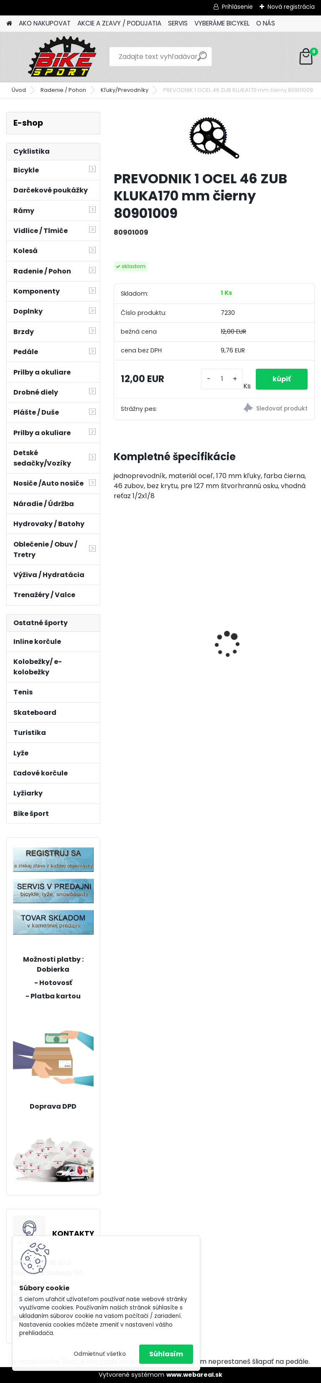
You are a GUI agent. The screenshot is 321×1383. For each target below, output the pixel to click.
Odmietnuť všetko (100, 1354)
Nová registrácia (291, 7)
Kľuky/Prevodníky (124, 90)
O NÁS (265, 23)
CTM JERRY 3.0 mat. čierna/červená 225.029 (158, 636)
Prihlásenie (237, 7)
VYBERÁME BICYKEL (222, 23)
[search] (202, 59)
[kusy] (221, 379)
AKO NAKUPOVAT (45, 23)
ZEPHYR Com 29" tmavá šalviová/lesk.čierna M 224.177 (261, 614)
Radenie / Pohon (63, 90)
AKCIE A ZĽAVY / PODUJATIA (119, 23)
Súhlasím (166, 1354)
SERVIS (178, 23)
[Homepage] (9, 23)
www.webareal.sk (194, 1374)
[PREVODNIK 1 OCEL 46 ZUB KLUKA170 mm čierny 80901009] (214, 138)
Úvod (19, 90)
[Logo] (63, 57)
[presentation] (118, 629)
